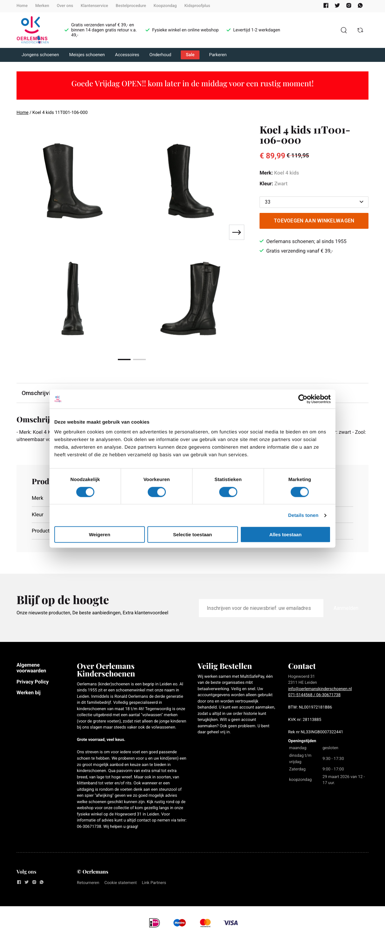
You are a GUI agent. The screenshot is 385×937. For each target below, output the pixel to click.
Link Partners (154, 883)
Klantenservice (94, 5)
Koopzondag (165, 5)
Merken (42, 5)
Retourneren (88, 883)
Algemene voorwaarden (31, 668)
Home (22, 5)
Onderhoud (160, 54)
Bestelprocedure (131, 5)
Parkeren (217, 54)
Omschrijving (39, 393)
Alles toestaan (285, 534)
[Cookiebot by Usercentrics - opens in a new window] (303, 399)
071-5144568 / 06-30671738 (314, 695)
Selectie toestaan (192, 534)
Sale (190, 54)
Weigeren (99, 534)
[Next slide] (236, 232)
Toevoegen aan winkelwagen (314, 221)
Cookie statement (120, 883)
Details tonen (303, 515)
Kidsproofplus (197, 5)
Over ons (65, 5)
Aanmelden (346, 608)
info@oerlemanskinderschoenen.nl (320, 689)
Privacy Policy (33, 682)
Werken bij (29, 693)
